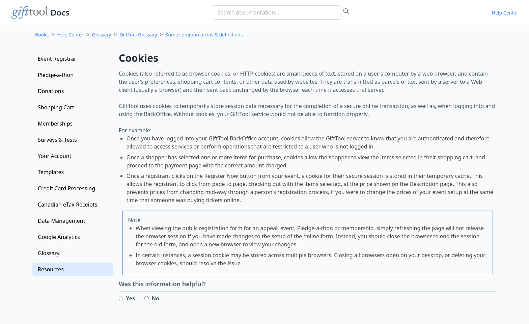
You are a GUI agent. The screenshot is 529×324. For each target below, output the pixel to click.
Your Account (54, 156)
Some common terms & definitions (204, 34)
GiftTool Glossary (138, 34)
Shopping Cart (56, 107)
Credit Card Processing (66, 188)
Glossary (101, 34)
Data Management (61, 220)
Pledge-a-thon (56, 75)
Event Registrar (57, 58)
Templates (51, 172)
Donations (51, 91)
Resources (51, 269)
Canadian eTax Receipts (67, 204)
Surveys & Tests (57, 139)
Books (42, 34)
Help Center (505, 12)
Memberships (55, 123)
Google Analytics (59, 237)
